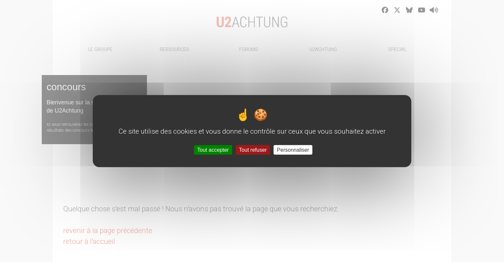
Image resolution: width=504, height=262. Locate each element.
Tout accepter (213, 149)
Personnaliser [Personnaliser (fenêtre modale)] (293, 149)
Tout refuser (253, 149)
